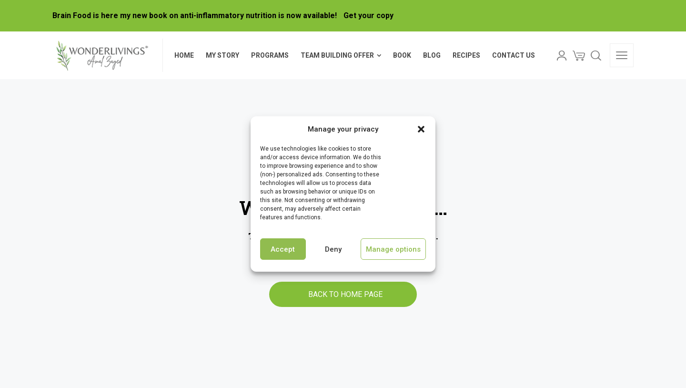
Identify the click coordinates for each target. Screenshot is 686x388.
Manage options (393, 249)
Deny (333, 249)
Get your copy (368, 15)
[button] (421, 129)
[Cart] (579, 55)
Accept (283, 249)
